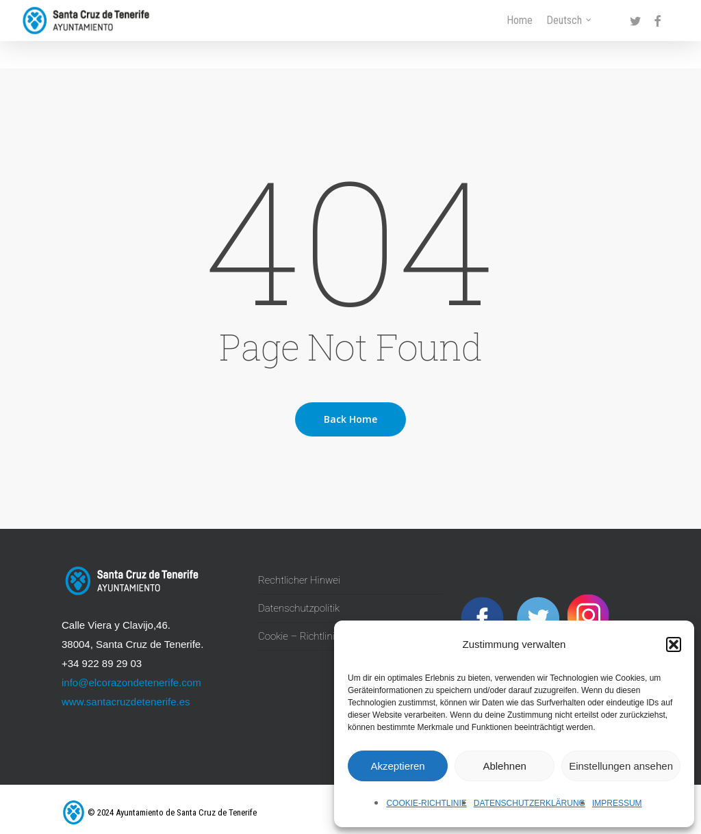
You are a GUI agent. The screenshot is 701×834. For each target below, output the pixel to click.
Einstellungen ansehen (621, 766)
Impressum (617, 803)
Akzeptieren (397, 766)
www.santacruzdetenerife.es (126, 701)
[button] (673, 644)
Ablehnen (504, 766)
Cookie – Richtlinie (299, 636)
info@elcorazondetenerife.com (131, 682)
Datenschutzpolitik (299, 608)
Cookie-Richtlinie (426, 803)
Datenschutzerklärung (529, 803)
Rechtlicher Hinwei (299, 580)
